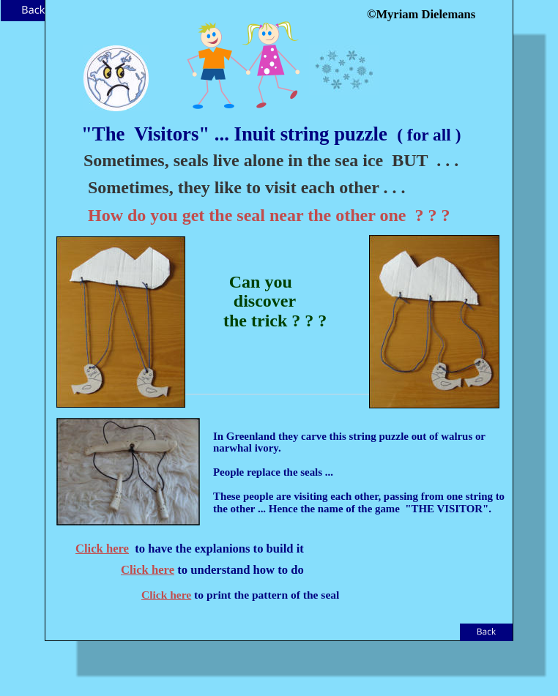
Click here (102, 548)
